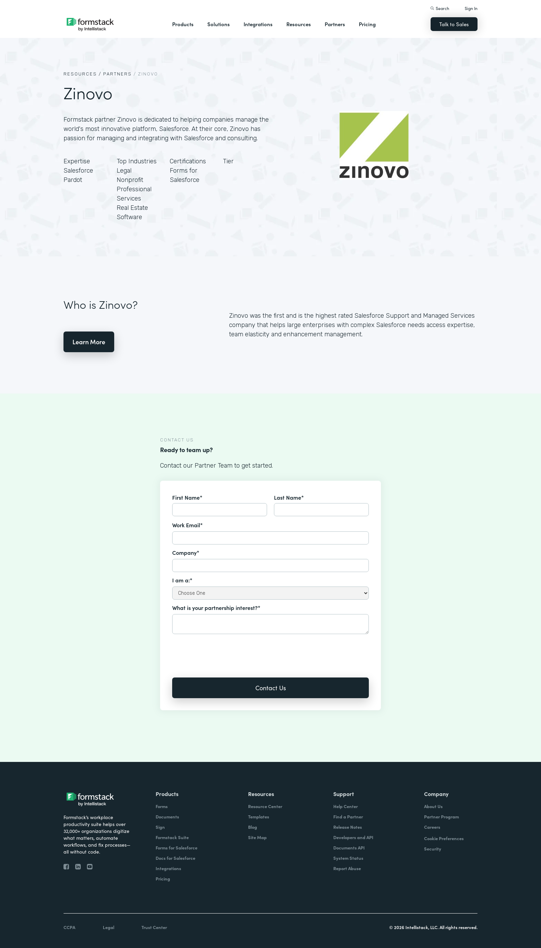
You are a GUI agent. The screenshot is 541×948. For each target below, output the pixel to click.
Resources (298, 24)
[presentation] (224, 651)
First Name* (187, 497)
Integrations (258, 24)
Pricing (367, 24)
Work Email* (187, 525)
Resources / (82, 74)
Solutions (218, 24)
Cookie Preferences (444, 838)
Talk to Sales (454, 24)
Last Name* (289, 497)
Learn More (88, 341)
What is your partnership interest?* (216, 607)
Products (183, 24)
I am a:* (182, 580)
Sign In (471, 8)
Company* (185, 552)
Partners (335, 24)
